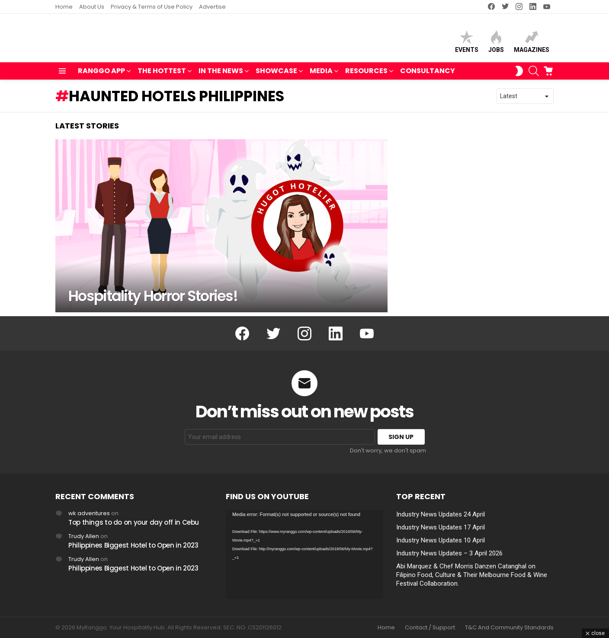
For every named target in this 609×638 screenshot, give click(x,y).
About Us (91, 7)
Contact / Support (430, 627)
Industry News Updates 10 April (440, 540)
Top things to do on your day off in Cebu (133, 522)
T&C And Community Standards (509, 627)
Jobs (496, 43)
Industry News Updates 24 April (440, 514)
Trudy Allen (83, 536)
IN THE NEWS (221, 75)
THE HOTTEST (162, 75)
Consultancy (427, 75)
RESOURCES (366, 75)
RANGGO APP (101, 75)
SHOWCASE (276, 75)
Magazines (531, 43)
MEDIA (321, 75)
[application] (304, 554)
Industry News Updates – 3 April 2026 (449, 553)
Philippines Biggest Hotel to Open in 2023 (133, 545)
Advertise (212, 7)
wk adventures (89, 513)
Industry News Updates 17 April (440, 527)
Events (466, 43)
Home (64, 7)
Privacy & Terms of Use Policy (151, 7)
